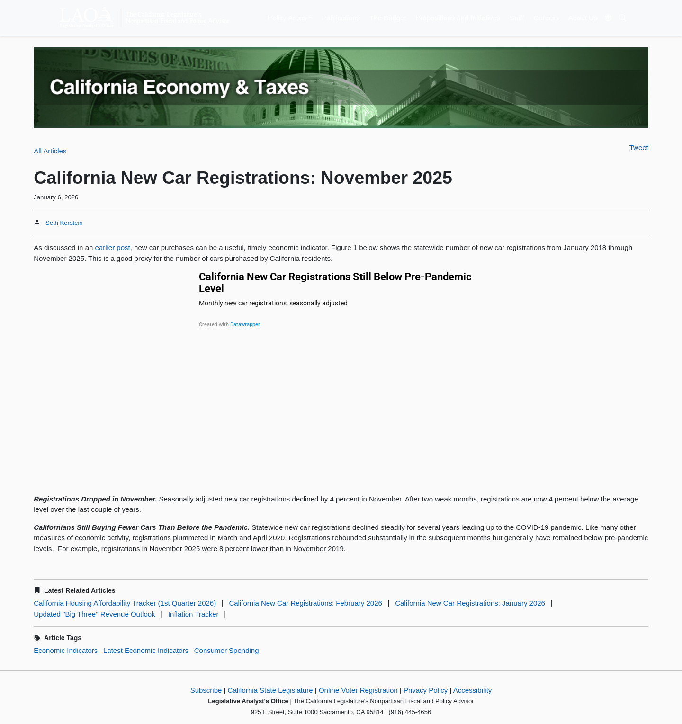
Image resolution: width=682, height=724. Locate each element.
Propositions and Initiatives (458, 18)
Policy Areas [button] (287, 18)
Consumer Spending (226, 650)
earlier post (112, 247)
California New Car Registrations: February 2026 (305, 603)
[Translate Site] (608, 18)
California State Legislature (270, 690)
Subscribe (206, 690)
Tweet (638, 147)
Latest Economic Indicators (145, 650)
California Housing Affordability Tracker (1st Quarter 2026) (125, 603)
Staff (517, 18)
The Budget (387, 18)
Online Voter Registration (358, 690)
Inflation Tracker (193, 614)
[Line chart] (341, 377)
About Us (583, 18)
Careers (546, 18)
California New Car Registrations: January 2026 (470, 603)
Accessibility (472, 690)
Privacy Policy (426, 690)
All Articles (50, 151)
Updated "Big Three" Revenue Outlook (94, 614)
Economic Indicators (66, 650)
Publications (341, 18)
